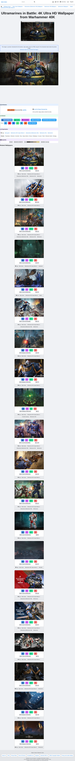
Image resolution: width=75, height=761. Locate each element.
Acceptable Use (30, 755)
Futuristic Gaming (25, 416)
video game (7, 132)
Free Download (7, 119)
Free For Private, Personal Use (40, 109)
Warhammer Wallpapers (63, 6)
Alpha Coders (4, 1)
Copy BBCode (32, 123)
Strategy (54, 136)
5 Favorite (25, 119)
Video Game (23, 205)
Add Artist (11, 110)
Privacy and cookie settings (67, 755)
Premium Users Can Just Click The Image (29, 49)
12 (31, 199)
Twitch (43, 136)
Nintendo (12, 136)
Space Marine (25, 136)
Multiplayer (35, 136)
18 (31, 168)
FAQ (8, 755)
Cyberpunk (41, 266)
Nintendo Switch (48, 136)
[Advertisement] (29, 94)
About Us (4, 755)
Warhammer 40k (43, 132)
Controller (17, 136)
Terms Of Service (22, 755)
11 (31, 440)
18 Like (17, 119)
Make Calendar (36, 119)
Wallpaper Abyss (7, 6)
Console (40, 136)
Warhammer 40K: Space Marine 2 (18, 132)
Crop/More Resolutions (49, 119)
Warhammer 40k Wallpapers (50, 6)
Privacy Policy (14, 755)
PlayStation (7, 136)
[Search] (34, 2)
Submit (57, 1)
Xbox (20, 136)
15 (31, 228)
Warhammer (50, 132)
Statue (40, 295)
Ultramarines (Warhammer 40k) (32, 132)
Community (63, 1)
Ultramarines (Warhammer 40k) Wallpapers (34, 6)
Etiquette (37, 755)
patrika (24, 110)
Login (68, 1)
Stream (30, 136)
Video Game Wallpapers (18, 6)
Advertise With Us (44, 755)
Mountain (40, 567)
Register (71, 1)
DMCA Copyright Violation (54, 755)
